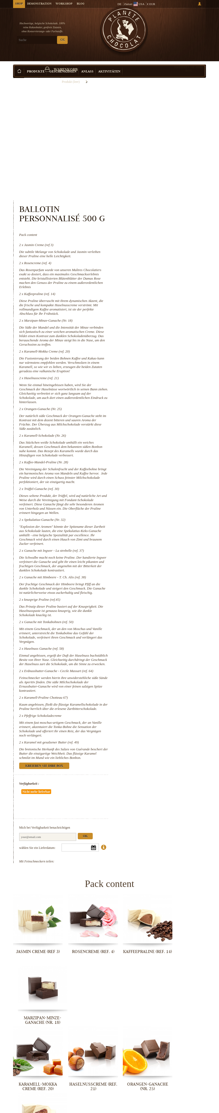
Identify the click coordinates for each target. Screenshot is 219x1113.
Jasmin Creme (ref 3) (149, 131)
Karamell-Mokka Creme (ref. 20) (158, 242)
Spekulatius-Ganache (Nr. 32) (155, 427)
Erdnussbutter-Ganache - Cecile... (35, 1107)
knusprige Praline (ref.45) (153, 516)
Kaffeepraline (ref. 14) (150, 180)
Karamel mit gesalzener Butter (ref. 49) (162, 667)
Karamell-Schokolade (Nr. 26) (156, 330)
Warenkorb (186, 27)
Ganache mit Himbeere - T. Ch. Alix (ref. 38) (166, 489)
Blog (80, 4)
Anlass (87, 64)
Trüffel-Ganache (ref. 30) (152, 392)
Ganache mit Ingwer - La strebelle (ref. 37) (165, 458)
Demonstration (39, 4)
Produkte (35, 64)
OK (62, 40)
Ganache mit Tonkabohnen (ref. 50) (159, 538)
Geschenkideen (62, 64)
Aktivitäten (109, 64)
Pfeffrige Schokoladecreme (153, 640)
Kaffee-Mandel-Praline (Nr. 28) (157, 361)
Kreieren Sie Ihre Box (188, 61)
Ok (196, 749)
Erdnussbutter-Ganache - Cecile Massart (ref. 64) (169, 591)
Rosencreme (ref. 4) (148, 149)
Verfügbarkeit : (140, 712)
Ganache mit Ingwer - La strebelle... (184, 989)
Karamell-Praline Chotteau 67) (157, 618)
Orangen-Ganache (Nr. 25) (154, 304)
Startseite (18, 73)
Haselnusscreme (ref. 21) (152, 273)
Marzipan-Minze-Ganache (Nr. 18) (159, 207)
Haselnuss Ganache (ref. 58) (155, 565)
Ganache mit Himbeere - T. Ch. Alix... (35, 1049)
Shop (19, 4)
